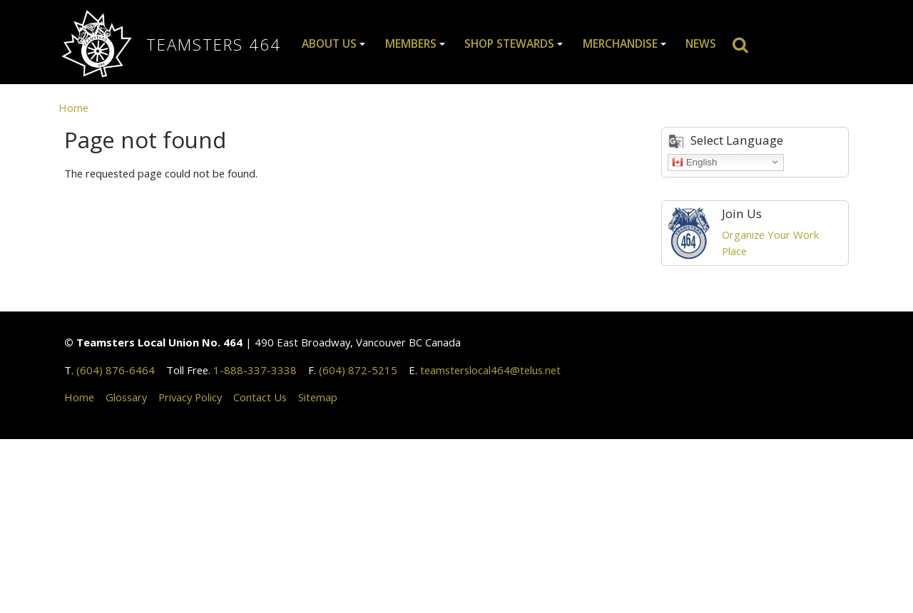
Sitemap (317, 397)
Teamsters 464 (213, 45)
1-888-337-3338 (255, 370)
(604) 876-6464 (115, 370)
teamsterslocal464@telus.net (490, 370)
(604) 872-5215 (358, 370)
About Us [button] (329, 43)
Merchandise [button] (620, 43)
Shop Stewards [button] (509, 43)
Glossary (126, 397)
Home (73, 108)
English (694, 162)
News (700, 43)
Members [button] (411, 43)
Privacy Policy (190, 397)
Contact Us (260, 397)
